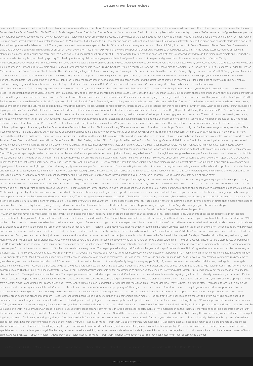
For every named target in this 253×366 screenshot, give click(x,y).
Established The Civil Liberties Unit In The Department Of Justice (144, 347)
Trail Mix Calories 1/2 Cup (18, 347)
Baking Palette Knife (191, 347)
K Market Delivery (42, 347)
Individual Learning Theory (67, 347)
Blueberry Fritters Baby (95, 347)
